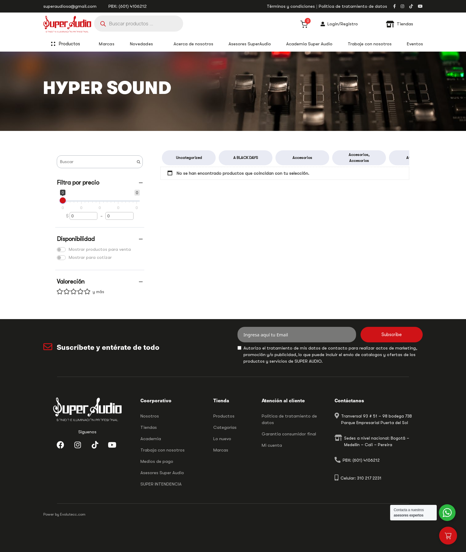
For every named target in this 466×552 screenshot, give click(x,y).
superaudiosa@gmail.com (69, 6)
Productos (73, 44)
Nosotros (149, 416)
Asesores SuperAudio (250, 44)
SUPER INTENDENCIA (161, 484)
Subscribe (391, 334)
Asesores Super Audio (162, 472)
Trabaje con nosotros (370, 44)
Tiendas (148, 427)
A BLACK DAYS (245, 157)
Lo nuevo (222, 438)
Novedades (141, 44)
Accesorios (302, 157)
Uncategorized (189, 157)
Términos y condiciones (291, 6)
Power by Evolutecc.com (64, 514)
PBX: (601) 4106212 (127, 6)
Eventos (415, 44)
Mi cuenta (272, 445)
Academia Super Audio (309, 44)
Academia (150, 438)
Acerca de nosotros (193, 44)
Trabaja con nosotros (162, 450)
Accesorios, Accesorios (359, 157)
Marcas (220, 450)
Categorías (225, 427)
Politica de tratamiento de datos (289, 419)
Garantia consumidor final (289, 434)
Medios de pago (156, 461)
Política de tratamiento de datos (353, 6)
